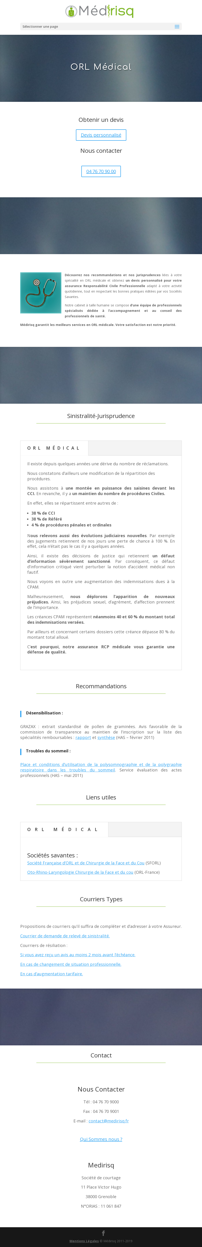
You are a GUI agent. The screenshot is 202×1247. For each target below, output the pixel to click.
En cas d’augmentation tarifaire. (51, 974)
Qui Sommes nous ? (101, 1139)
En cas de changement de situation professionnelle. (70, 964)
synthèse (106, 737)
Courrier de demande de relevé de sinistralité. (65, 936)
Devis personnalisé (101, 135)
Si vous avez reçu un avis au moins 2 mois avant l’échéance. (77, 954)
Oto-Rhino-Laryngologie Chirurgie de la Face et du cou (80, 872)
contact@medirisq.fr (109, 1121)
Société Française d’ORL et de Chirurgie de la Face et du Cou (86, 863)
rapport (83, 737)
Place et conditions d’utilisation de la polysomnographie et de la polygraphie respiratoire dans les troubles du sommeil (101, 767)
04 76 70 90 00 (101, 171)
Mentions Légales (84, 1241)
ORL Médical (54, 448)
